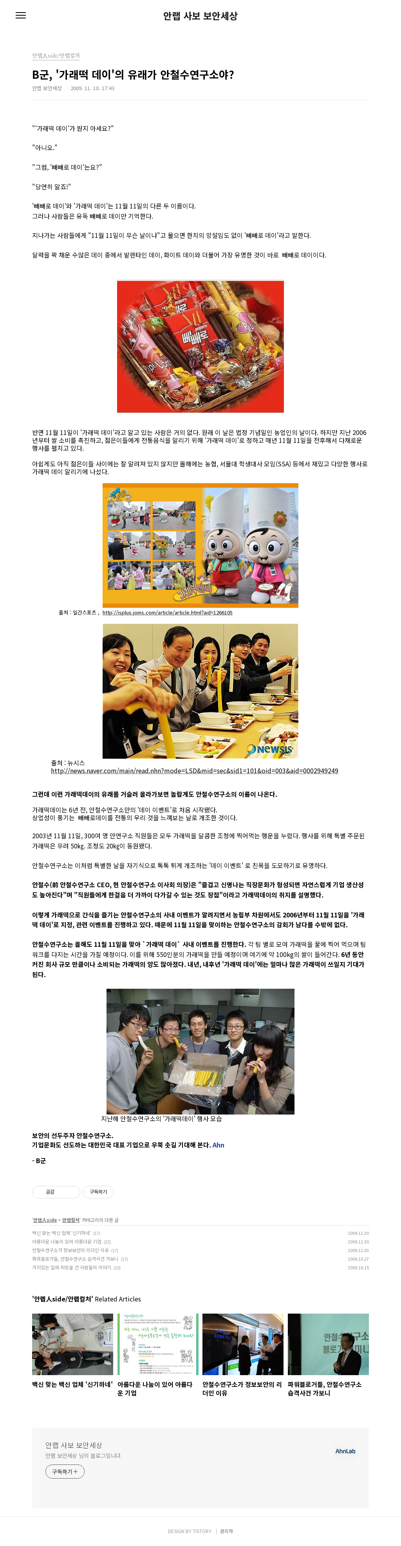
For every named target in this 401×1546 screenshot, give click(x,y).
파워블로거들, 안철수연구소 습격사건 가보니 (75, 1258)
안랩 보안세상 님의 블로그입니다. (83, 1455)
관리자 (226, 1531)
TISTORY (202, 1531)
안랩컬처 (70, 1219)
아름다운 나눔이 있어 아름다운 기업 (66, 1241)
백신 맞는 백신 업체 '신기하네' (61, 1232)
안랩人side (45, 1219)
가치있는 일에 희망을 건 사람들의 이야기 (71, 1267)
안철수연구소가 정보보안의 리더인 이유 (70, 1250)
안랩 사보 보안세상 (200, 15)
